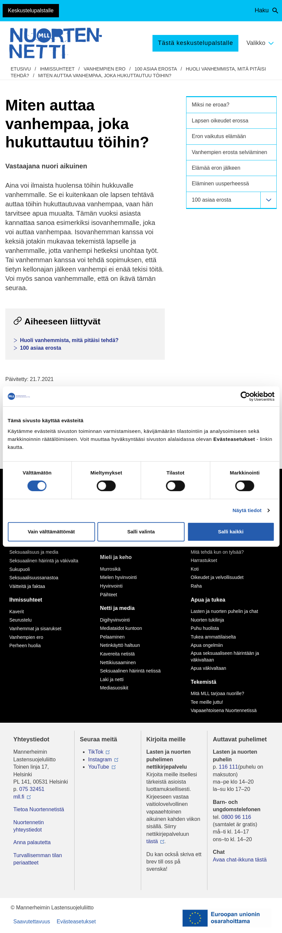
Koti (195, 569)
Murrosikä (110, 569)
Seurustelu (20, 620)
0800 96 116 (236, 817)
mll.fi (18, 797)
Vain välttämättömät (51, 531)
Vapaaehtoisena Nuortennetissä (224, 710)
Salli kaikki (231, 531)
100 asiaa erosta (156, 69)
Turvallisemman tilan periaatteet (37, 858)
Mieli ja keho (116, 557)
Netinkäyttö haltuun (120, 645)
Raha (196, 586)
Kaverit (16, 611)
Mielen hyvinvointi (118, 577)
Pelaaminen (112, 637)
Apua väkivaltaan (208, 668)
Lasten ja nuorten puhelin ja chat (224, 611)
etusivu (21, 69)
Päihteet (108, 594)
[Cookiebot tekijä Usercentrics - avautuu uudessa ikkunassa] (245, 396)
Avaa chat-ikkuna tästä (240, 859)
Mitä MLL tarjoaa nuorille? (217, 693)
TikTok (96, 752)
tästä (152, 841)
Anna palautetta (32, 842)
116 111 (228, 767)
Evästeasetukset (76, 921)
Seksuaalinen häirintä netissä (130, 670)
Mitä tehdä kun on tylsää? (217, 552)
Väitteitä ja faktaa (27, 586)
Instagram (100, 759)
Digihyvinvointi (115, 620)
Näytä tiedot (247, 510)
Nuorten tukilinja (207, 620)
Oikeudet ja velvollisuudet (217, 577)
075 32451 (32, 789)
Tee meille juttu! (207, 702)
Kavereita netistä (117, 653)
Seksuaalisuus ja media (33, 552)
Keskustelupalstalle (31, 10)
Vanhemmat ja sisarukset (35, 628)
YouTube (98, 767)
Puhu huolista (205, 628)
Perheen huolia (25, 645)
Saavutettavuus (31, 921)
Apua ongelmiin (207, 645)
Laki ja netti (112, 679)
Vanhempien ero (105, 69)
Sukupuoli (19, 569)
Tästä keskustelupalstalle (195, 43)
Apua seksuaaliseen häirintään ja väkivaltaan (225, 656)
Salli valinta (141, 531)
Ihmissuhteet (57, 69)
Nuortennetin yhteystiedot (28, 826)
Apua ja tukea (208, 600)
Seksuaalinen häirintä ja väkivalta (43, 560)
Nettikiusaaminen (118, 662)
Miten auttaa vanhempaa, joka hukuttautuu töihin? (104, 75)
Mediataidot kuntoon (121, 628)
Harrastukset (204, 560)
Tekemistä (203, 682)
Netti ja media (117, 608)
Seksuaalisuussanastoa (33, 577)
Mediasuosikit (114, 687)
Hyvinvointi (111, 586)
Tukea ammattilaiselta (213, 637)
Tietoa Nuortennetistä (38, 809)
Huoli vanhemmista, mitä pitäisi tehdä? (69, 340)
